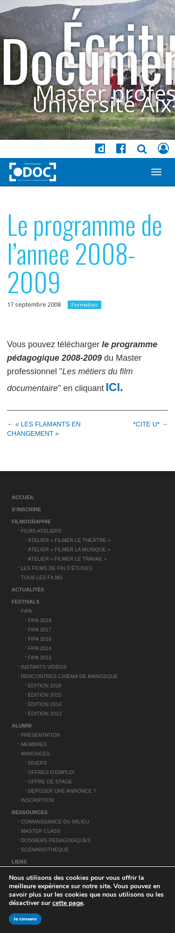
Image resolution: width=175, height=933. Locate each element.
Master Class (41, 831)
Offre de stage (50, 781)
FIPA (26, 611)
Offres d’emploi (51, 772)
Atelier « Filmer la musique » (69, 549)
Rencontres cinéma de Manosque (69, 676)
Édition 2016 (45, 685)
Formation (84, 304)
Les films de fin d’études (56, 568)
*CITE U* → (150, 424)
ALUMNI (22, 725)
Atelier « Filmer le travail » (67, 559)
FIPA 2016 (39, 639)
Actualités (28, 589)
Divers (37, 763)
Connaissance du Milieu (55, 821)
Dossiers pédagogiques (56, 840)
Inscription (37, 800)
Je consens (25, 919)
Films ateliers (41, 531)
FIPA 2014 (39, 648)
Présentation (40, 735)
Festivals (26, 601)
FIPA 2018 (39, 620)
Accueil (23, 497)
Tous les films (42, 577)
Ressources (30, 812)
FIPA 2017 (39, 629)
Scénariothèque (45, 849)
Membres (34, 744)
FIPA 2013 (39, 657)
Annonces (35, 753)
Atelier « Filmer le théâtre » (69, 540)
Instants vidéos (44, 667)
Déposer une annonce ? (62, 791)
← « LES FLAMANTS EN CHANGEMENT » (44, 428)
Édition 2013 (45, 713)
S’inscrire (26, 509)
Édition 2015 (45, 695)
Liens (19, 861)
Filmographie (31, 521)
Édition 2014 (45, 704)
